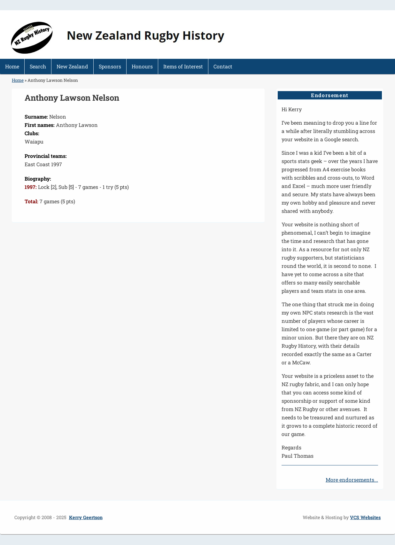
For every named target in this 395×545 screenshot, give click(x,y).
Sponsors (110, 66)
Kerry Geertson (86, 517)
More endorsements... (352, 479)
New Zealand (72, 66)
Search (38, 66)
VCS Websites (365, 517)
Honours (142, 66)
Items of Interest (183, 66)
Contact (222, 66)
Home (12, 66)
